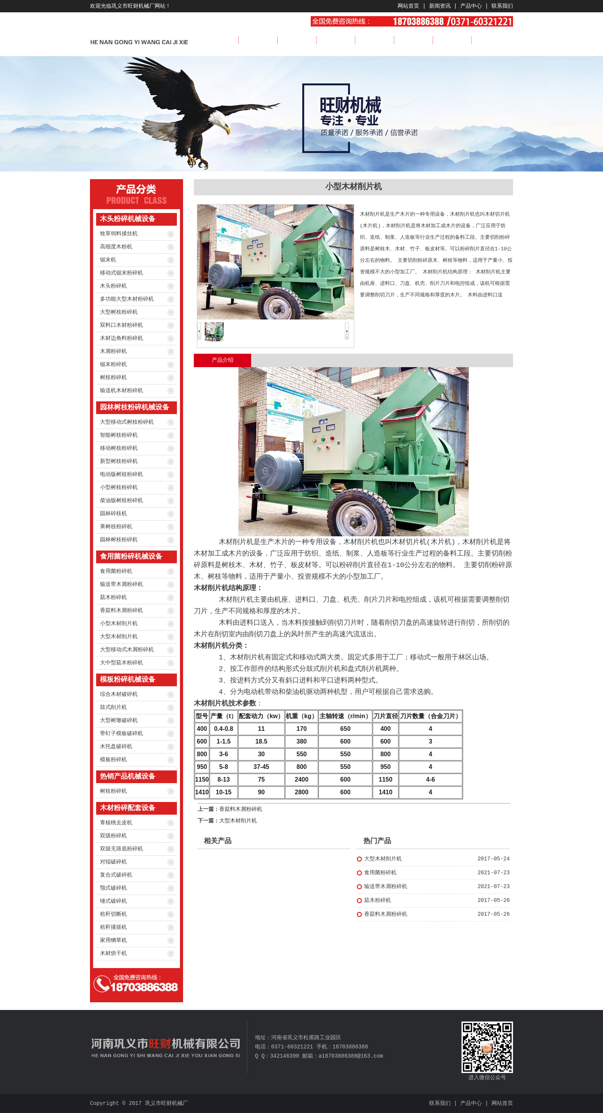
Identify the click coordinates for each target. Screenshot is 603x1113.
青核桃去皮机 (116, 823)
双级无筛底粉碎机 (121, 849)
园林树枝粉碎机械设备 (134, 407)
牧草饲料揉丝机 (119, 234)
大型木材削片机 (119, 637)
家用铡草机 (113, 940)
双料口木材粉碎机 (121, 325)
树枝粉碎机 (113, 377)
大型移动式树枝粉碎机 (127, 422)
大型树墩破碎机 (119, 720)
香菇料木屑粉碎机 (121, 610)
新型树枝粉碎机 (119, 461)
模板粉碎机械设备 (127, 680)
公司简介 (258, 40)
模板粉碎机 (113, 760)
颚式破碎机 (113, 888)
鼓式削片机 (113, 707)
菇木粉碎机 (113, 597)
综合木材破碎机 (119, 694)
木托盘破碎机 (116, 747)
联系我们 (502, 6)
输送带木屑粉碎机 (121, 584)
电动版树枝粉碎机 (121, 474)
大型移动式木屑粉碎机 (127, 650)
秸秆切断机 (113, 914)
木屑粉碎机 (113, 351)
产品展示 (335, 40)
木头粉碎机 (113, 286)
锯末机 (108, 260)
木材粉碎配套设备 (127, 808)
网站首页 (408, 6)
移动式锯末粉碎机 (121, 273)
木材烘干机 (113, 953)
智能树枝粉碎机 (119, 435)
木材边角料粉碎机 (121, 338)
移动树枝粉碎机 (119, 448)
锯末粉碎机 (113, 364)
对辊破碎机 (113, 862)
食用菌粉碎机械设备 (131, 557)
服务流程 (452, 40)
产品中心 (471, 6)
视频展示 (413, 40)
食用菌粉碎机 (116, 571)
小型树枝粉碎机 (119, 487)
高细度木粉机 (116, 247)
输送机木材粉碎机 (121, 391)
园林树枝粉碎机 (119, 540)
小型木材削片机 (119, 624)
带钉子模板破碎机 (121, 733)
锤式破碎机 (113, 901)
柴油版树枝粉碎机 (121, 500)
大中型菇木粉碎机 (121, 663)
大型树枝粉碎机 (119, 312)
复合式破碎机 (116, 875)
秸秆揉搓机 (113, 927)
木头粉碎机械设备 (127, 219)
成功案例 (374, 40)
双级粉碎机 (113, 836)
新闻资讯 (440, 6)
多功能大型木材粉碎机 (127, 299)
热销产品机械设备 (127, 776)
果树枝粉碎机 (116, 527)
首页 (219, 40)
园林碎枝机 (113, 514)
